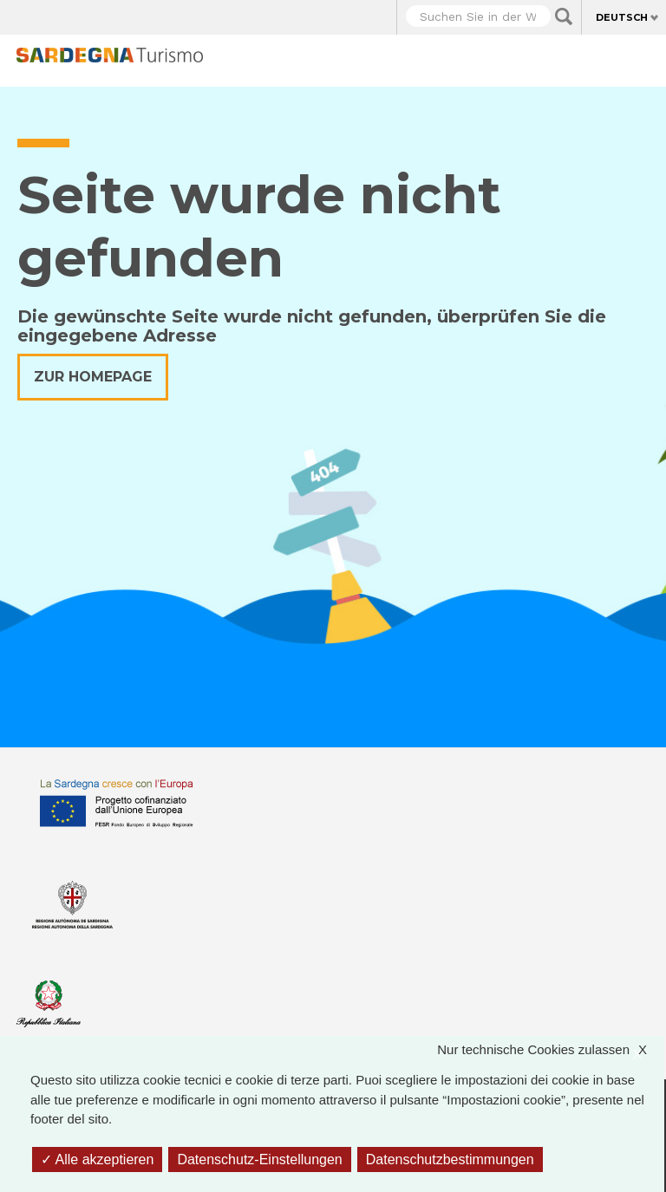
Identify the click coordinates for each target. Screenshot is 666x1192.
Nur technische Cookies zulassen (550, 1050)
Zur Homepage (93, 376)
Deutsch (622, 17)
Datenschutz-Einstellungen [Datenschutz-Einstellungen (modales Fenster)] (259, 1159)
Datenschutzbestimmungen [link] (450, 1159)
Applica (563, 16)
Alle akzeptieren (97, 1159)
